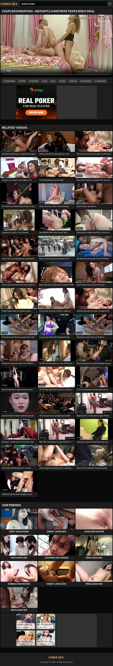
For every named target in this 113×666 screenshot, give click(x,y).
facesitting (86, 81)
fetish (23, 81)
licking (74, 81)
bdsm (63, 81)
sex (45, 81)
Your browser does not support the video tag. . (56, 46)
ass (54, 81)
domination (10, 81)
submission (101, 81)
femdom (35, 81)
